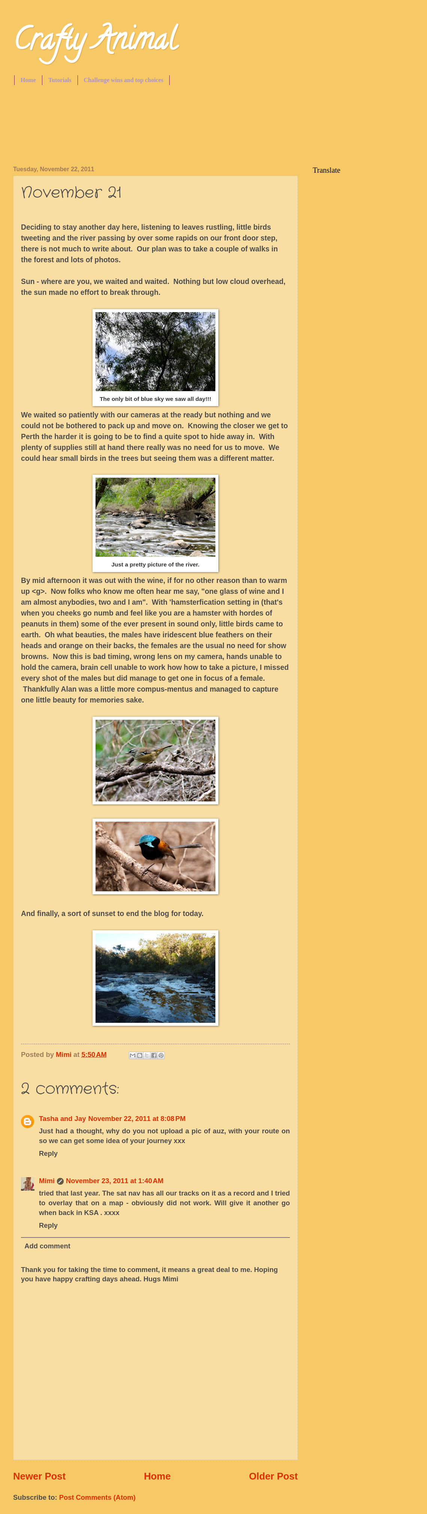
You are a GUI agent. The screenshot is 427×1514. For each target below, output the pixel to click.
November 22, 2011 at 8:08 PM (136, 1118)
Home (28, 80)
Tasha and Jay (62, 1118)
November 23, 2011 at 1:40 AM (115, 1181)
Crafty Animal (94, 42)
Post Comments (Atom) (97, 1497)
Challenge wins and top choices (123, 80)
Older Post (273, 1476)
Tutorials (60, 80)
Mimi (47, 1181)
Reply (48, 1153)
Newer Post (39, 1476)
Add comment (47, 1246)
